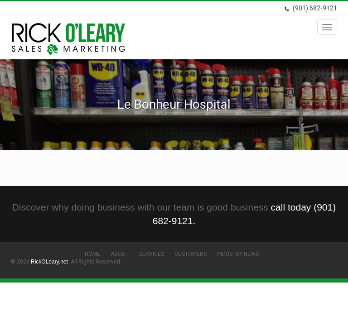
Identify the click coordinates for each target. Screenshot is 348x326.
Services (151, 254)
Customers (190, 254)
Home (92, 254)
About (120, 254)
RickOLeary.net (49, 262)
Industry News (238, 254)
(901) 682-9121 (310, 8)
